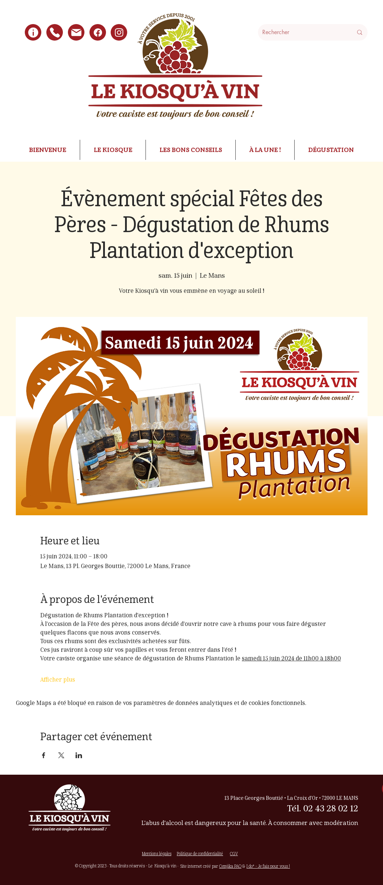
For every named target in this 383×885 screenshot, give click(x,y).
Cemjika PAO (230, 866)
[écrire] (76, 32)
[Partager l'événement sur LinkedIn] (78, 755)
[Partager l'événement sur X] (61, 755)
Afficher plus (57, 680)
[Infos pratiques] (33, 32)
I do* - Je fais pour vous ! (268, 866)
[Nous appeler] (54, 32)
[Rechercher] (302, 32)
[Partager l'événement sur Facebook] (43, 755)
